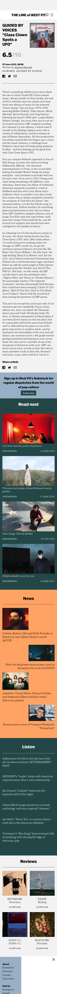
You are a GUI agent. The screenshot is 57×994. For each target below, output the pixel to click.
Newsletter (8, 967)
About (5, 964)
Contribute (8, 978)
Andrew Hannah (23, 67)
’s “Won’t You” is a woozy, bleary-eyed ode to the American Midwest (26, 821)
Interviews (9, 451)
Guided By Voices (12, 27)
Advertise (7, 971)
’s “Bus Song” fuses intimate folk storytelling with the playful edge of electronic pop (28, 837)
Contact (6, 975)
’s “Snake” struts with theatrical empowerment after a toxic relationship (27, 778)
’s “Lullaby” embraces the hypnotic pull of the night (23, 792)
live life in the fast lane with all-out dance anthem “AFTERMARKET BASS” (26, 762)
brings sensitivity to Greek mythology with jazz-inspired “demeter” (26, 806)
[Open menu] (51, 15)
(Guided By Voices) (29, 71)
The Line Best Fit (28, 15)
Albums (8, 71)
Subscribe (28, 392)
